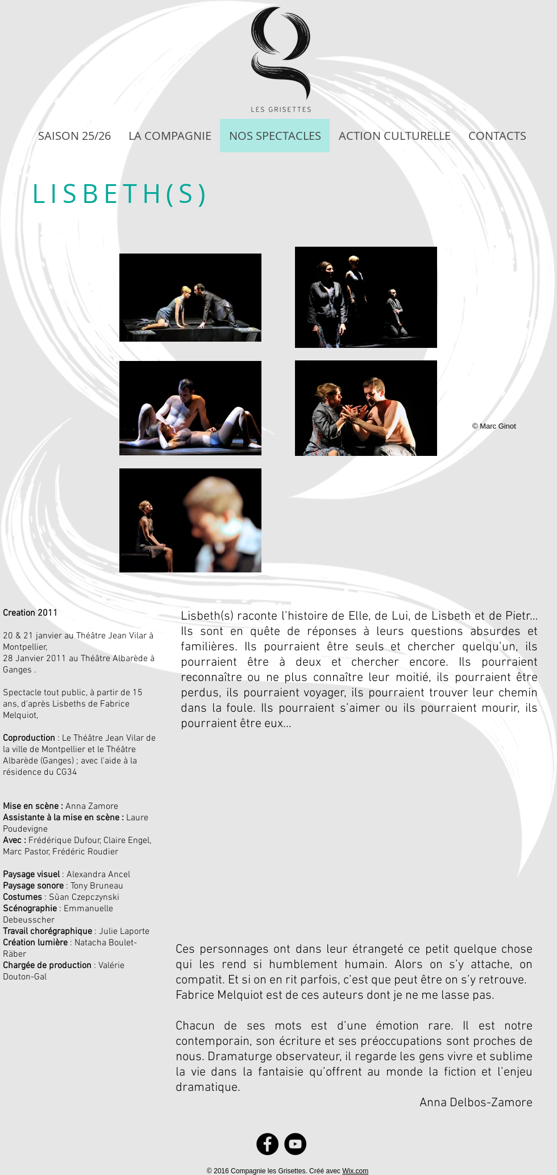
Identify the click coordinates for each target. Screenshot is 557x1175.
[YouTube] (295, 1144)
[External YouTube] (351, 823)
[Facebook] (267, 1144)
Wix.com (355, 1171)
